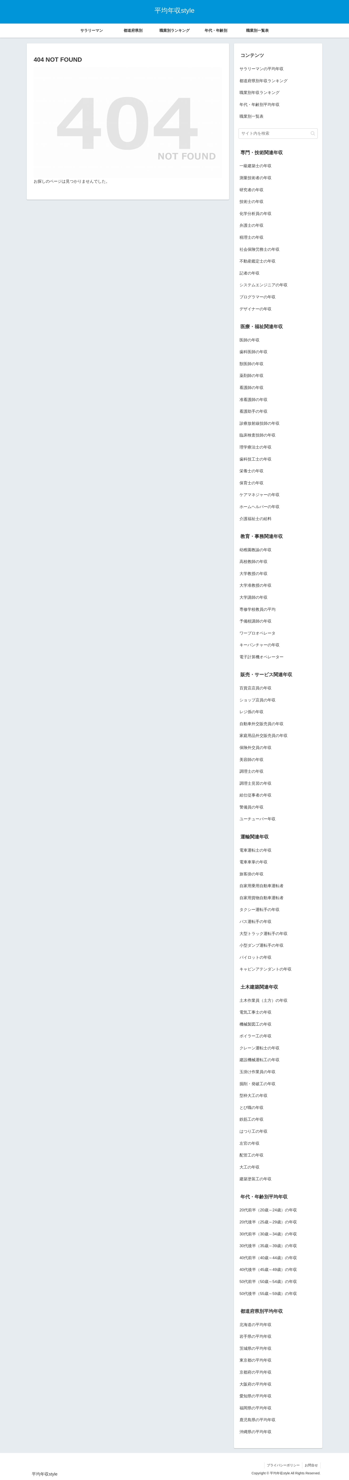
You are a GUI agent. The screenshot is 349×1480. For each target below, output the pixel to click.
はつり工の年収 (253, 1131)
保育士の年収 (251, 483)
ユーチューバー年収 (257, 819)
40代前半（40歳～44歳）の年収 (268, 1258)
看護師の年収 (251, 387)
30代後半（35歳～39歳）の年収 (268, 1246)
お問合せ (311, 1465)
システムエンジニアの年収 (263, 285)
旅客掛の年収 (251, 874)
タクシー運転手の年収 (259, 909)
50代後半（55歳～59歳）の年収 (268, 1293)
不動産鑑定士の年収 (257, 261)
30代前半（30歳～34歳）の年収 (268, 1234)
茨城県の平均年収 (255, 1348)
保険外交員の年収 (255, 747)
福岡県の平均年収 (255, 1408)
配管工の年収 (251, 1155)
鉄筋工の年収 (251, 1119)
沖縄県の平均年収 (255, 1432)
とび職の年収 (251, 1107)
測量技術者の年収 (255, 178)
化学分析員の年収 (255, 213)
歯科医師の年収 (253, 352)
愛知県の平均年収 (255, 1396)
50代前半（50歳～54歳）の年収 (268, 1281)
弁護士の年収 (251, 225)
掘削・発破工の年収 (257, 1084)
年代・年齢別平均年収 (259, 104)
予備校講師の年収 (255, 621)
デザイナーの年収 (255, 309)
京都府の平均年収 (255, 1372)
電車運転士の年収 (255, 850)
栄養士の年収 (251, 471)
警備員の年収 (251, 807)
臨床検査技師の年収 (257, 435)
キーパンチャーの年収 (259, 645)
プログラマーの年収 (257, 297)
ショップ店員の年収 (257, 700)
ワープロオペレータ (257, 633)
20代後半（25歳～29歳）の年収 (268, 1222)
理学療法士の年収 (255, 447)
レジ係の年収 (251, 712)
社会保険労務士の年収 (259, 249)
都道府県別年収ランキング (263, 81)
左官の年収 (249, 1143)
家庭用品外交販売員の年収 (263, 735)
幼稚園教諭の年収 (255, 550)
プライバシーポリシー (283, 1465)
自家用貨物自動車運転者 (261, 898)
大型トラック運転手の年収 (263, 933)
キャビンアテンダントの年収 (265, 969)
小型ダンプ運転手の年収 (261, 945)
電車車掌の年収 (253, 862)
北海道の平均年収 (255, 1324)
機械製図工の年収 (255, 1024)
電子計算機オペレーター (261, 657)
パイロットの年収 (255, 957)
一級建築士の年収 (255, 166)
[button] (313, 133)
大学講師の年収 (253, 597)
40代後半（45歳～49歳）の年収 (268, 1269)
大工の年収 (249, 1167)
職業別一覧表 (251, 116)
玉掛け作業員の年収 (257, 1072)
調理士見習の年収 (255, 783)
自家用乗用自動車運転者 (261, 886)
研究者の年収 (251, 190)
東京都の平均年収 (255, 1360)
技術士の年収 (251, 201)
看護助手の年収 (253, 411)
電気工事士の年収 (255, 1012)
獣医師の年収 (251, 364)
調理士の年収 (251, 771)
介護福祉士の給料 (255, 519)
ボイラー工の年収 (255, 1036)
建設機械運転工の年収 (259, 1060)
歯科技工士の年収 (255, 459)
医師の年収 (249, 340)
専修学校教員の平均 (257, 609)
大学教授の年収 (253, 573)
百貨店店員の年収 (255, 688)
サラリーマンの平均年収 (261, 69)
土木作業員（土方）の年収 (263, 1000)
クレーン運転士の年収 (259, 1048)
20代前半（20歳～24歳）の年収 (268, 1210)
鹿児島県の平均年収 (257, 1420)
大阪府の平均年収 (255, 1384)
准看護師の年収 (253, 399)
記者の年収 (249, 273)
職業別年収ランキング (259, 92)
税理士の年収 (251, 237)
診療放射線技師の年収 (259, 423)
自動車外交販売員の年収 (261, 724)
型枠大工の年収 (253, 1095)
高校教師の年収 (253, 561)
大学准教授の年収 (255, 585)
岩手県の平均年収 (255, 1336)
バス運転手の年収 (255, 921)
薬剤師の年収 (251, 375)
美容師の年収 (251, 759)
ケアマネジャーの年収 (259, 495)
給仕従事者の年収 (255, 795)
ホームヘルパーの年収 (259, 507)
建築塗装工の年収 (255, 1179)
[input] (278, 133)
